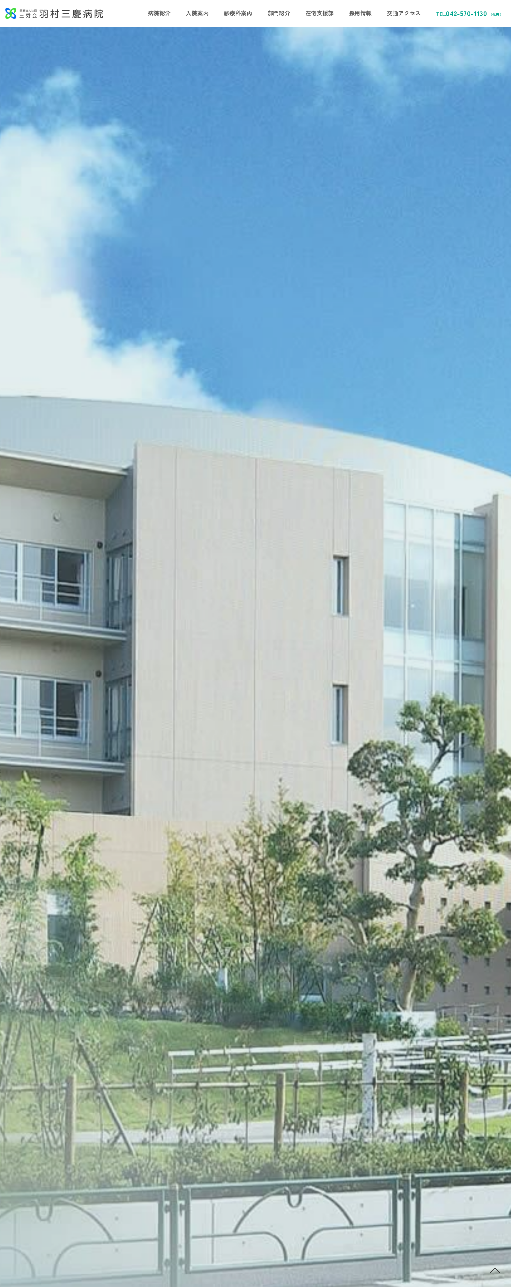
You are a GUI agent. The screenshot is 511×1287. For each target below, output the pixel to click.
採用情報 (360, 13)
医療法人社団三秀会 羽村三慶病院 (54, 13)
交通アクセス (404, 13)
